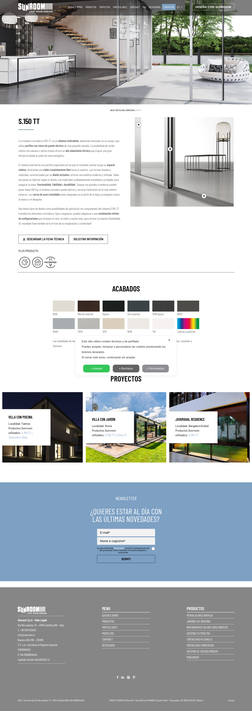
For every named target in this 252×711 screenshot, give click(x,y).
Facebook (117, 678)
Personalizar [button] (155, 368)
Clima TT (122, 435)
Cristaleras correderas (125, 110)
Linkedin (123, 678)
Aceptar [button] (96, 368)
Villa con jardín (103, 419)
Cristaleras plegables (199, 639)
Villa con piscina (20, 417)
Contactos (168, 7)
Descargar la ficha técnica (45, 239)
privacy (231, 700)
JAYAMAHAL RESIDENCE (190, 419)
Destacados (154, 7)
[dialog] (126, 355)
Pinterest (134, 678)
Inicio (112, 110)
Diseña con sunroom (213, 7)
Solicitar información (88, 239)
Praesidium (193, 657)
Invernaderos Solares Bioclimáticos (207, 627)
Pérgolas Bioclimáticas (200, 615)
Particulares (120, 7)
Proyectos (104, 7)
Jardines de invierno (198, 621)
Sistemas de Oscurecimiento (202, 651)
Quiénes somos (75, 7)
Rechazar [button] (126, 368)
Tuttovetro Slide (17, 437)
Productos (90, 7)
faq (144, 7)
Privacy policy (119, 548)
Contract (135, 7)
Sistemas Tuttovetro (198, 633)
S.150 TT (26, 432)
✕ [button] (169, 340)
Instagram (128, 678)
